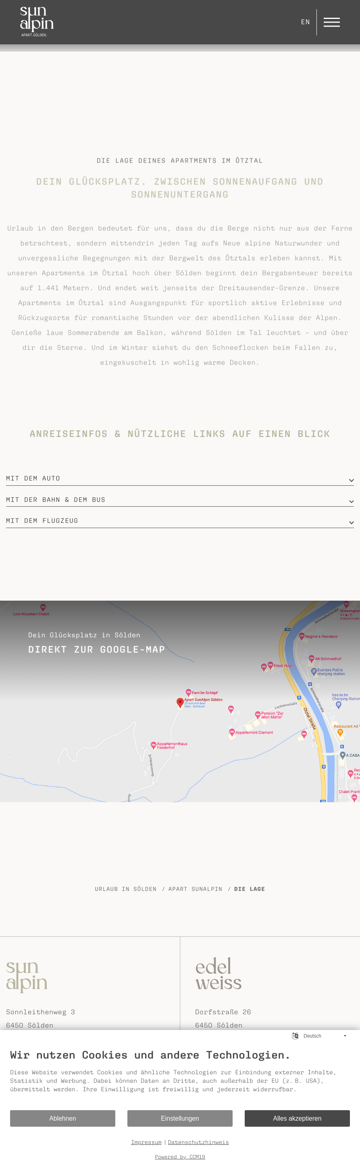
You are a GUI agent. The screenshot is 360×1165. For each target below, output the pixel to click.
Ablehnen (62, 1118)
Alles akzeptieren (297, 1118)
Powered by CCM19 (180, 1157)
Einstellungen (180, 1118)
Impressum (146, 1142)
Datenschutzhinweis (198, 1142)
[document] (180, 1078)
